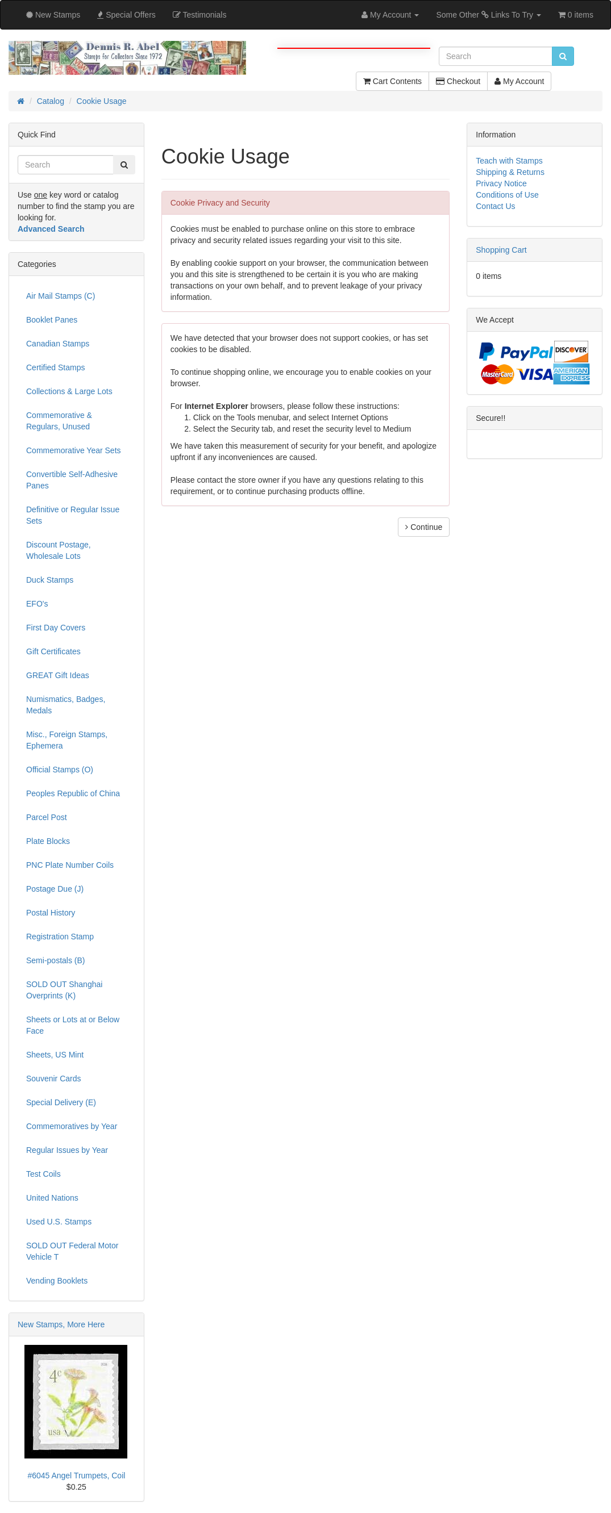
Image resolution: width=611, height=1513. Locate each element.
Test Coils (43, 1173)
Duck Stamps (49, 579)
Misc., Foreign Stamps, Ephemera (66, 740)
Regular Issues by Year (67, 1150)
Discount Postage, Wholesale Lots (58, 550)
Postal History (50, 912)
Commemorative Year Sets (73, 450)
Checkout (458, 81)
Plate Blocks (48, 841)
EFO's (37, 603)
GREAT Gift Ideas (57, 675)
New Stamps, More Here (61, 1324)
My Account (519, 81)
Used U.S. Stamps (59, 1221)
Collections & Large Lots (69, 391)
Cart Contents (392, 81)
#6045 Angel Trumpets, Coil (76, 1475)
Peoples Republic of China (73, 793)
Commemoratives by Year (71, 1126)
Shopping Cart (501, 249)
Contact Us (495, 206)
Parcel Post (46, 817)
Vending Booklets (57, 1280)
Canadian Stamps (57, 343)
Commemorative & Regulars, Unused (59, 421)
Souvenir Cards (53, 1078)
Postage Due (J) (55, 888)
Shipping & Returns (510, 172)
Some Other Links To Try (488, 14)
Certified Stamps (55, 367)
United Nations (52, 1197)
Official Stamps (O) (59, 769)
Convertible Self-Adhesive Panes (72, 480)
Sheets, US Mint (55, 1054)
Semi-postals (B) (55, 960)
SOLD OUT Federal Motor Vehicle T (72, 1251)
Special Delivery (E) (61, 1102)
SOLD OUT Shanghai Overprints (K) (64, 990)
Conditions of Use (507, 194)
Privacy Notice (501, 183)
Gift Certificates (53, 651)
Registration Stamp (60, 936)
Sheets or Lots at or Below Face (72, 1025)
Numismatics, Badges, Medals (65, 705)
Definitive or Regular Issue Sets (72, 515)
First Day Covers (55, 627)
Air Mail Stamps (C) (60, 295)
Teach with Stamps (509, 160)
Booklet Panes (51, 319)
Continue (423, 527)
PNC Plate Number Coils (70, 865)
